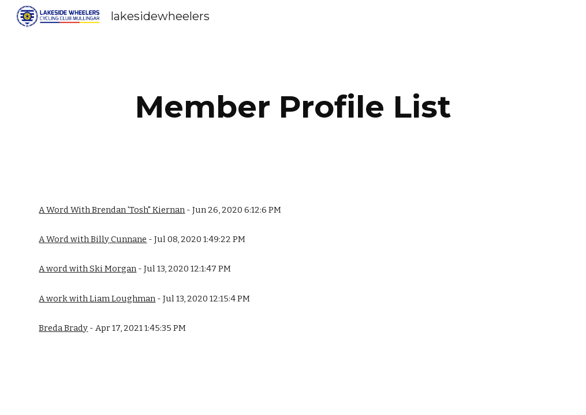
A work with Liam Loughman (97, 298)
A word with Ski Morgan (87, 268)
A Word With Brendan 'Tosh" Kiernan (112, 210)
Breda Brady (63, 328)
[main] (293, 106)
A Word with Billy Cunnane (93, 239)
